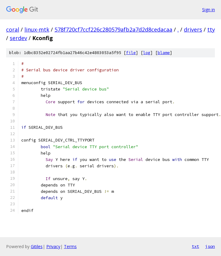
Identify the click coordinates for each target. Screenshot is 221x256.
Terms (70, 246)
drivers (193, 29)
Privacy (53, 246)
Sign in (208, 9)
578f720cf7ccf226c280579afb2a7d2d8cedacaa (113, 29)
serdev (18, 38)
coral (12, 29)
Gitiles (37, 246)
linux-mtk (36, 29)
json (210, 246)
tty (211, 29)
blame (164, 52)
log (146, 52)
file (131, 52)
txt (195, 246)
